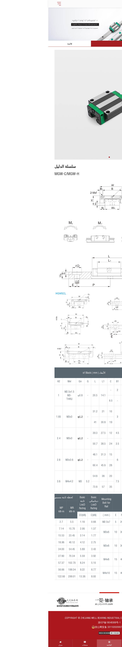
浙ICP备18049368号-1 (61, 622)
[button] (61, 157)
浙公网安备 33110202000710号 (61, 626)
